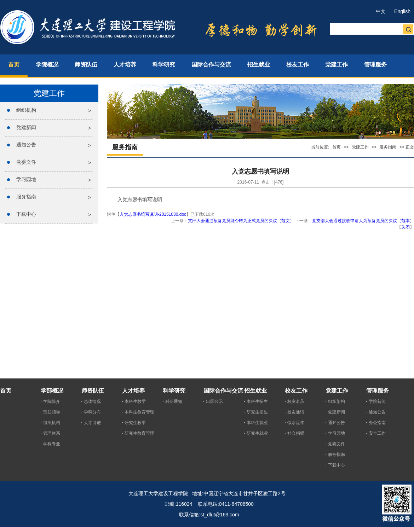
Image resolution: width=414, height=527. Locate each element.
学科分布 (92, 412)
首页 (336, 147)
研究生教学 (135, 422)
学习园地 (26, 179)
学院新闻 (377, 401)
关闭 (405, 227)
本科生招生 (257, 401)
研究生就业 (257, 433)
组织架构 (336, 401)
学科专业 (51, 443)
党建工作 (360, 147)
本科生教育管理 (139, 412)
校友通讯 (295, 412)
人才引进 (92, 422)
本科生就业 (257, 422)
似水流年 (295, 422)
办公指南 (377, 422)
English (402, 11)
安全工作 (377, 433)
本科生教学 (135, 401)
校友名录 (295, 401)
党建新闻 (26, 127)
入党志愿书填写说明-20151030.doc (153, 214)
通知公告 (26, 144)
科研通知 (173, 401)
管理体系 (51, 433)
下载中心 (26, 214)
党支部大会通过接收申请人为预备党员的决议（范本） (363, 220)
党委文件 (26, 162)
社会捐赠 (295, 433)
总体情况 (92, 401)
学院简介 (51, 401)
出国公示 (214, 401)
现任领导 (51, 412)
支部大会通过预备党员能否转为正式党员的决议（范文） (241, 220)
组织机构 (26, 110)
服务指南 (26, 196)
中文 (381, 11)
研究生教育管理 (139, 433)
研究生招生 (257, 412)
